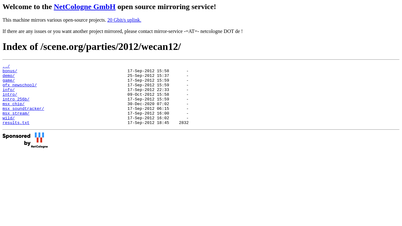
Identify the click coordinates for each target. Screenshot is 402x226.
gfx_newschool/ (20, 89)
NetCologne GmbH (85, 7)
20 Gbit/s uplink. (124, 20)
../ (6, 67)
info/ (9, 95)
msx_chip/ (13, 112)
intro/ (10, 101)
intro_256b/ (16, 106)
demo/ (9, 78)
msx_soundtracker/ (23, 118)
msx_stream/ (16, 123)
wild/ (9, 129)
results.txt (16, 134)
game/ (9, 84)
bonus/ (10, 72)
